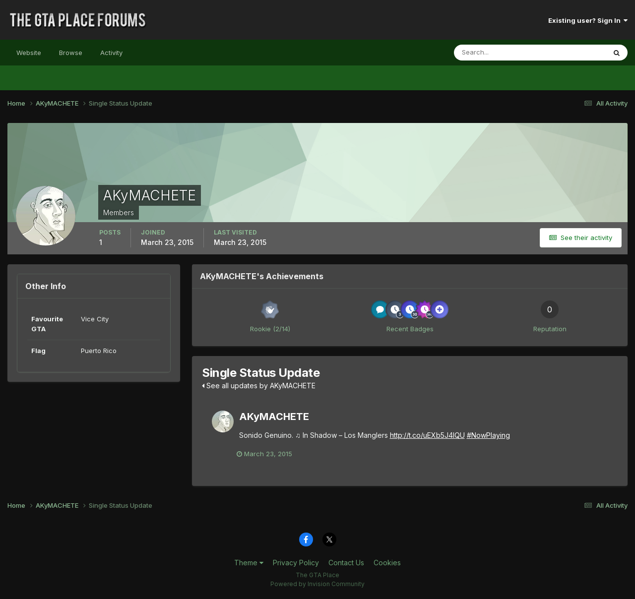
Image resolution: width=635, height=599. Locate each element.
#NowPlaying (488, 435)
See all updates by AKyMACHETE (259, 385)
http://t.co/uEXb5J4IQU (427, 435)
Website (28, 53)
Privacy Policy (296, 563)
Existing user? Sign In (588, 20)
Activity (111, 53)
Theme (248, 563)
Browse (70, 53)
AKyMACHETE (274, 416)
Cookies (387, 563)
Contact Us (346, 563)
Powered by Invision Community (317, 584)
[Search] (497, 52)
